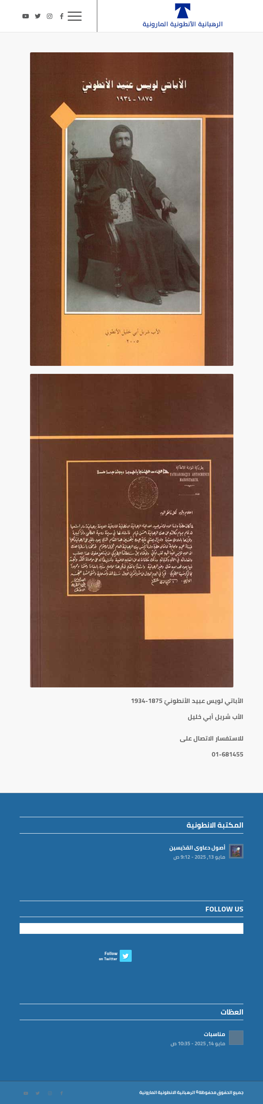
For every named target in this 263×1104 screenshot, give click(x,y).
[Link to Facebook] (62, 16)
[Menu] (77, 16)
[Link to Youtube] (26, 16)
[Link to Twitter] (38, 16)
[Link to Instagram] (50, 16)
